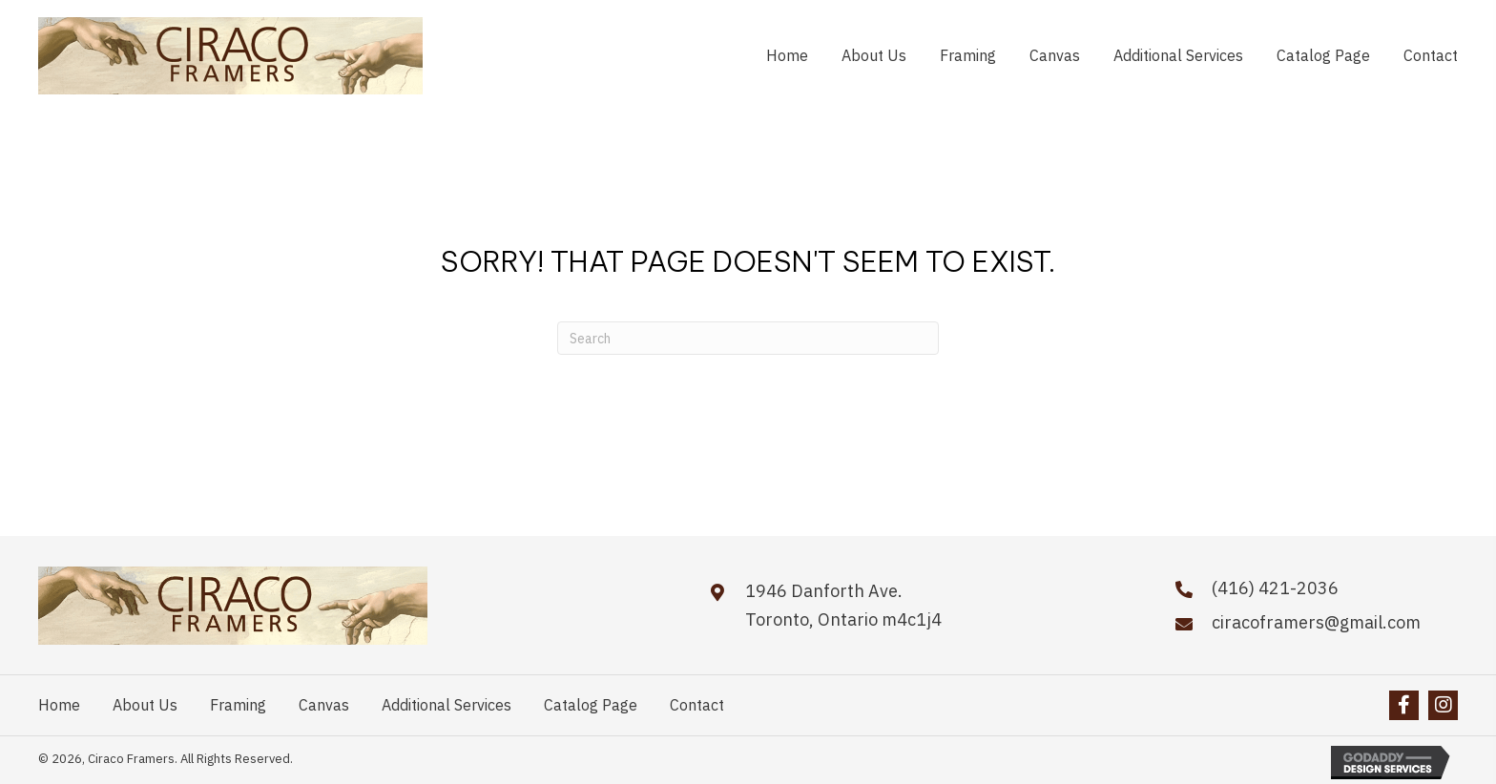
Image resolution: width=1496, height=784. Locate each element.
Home (59, 704)
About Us (145, 704)
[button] (1404, 705)
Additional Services (446, 704)
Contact (697, 704)
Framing (238, 704)
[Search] (748, 338)
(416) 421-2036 (1275, 588)
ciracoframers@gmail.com (1316, 622)
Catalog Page (590, 704)
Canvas (324, 704)
